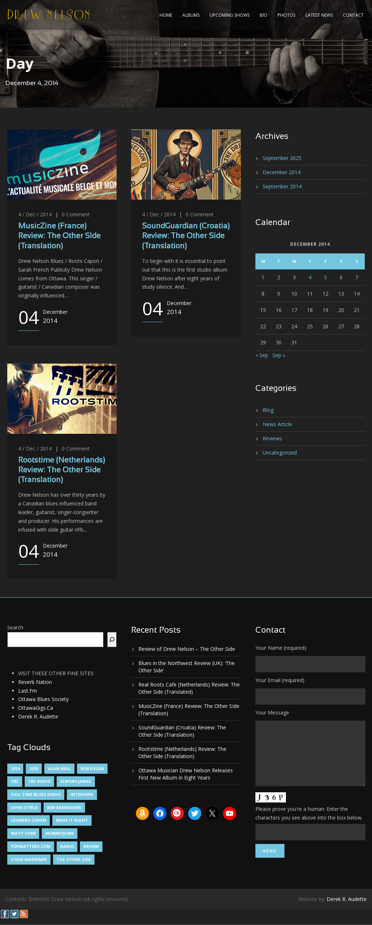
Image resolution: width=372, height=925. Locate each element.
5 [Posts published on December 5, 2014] (325, 277)
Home (165, 15)
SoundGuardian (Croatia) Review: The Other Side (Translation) (186, 236)
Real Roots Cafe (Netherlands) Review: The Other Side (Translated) (189, 688)
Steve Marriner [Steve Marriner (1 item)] (29, 859)
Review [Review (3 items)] (91, 846)
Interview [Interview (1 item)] (81, 794)
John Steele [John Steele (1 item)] (24, 807)
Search (15, 627)
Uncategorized (280, 452)
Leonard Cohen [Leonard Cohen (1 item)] (28, 820)
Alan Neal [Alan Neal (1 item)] (59, 768)
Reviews (272, 438)
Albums (190, 15)
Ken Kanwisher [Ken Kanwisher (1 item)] (64, 807)
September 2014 (282, 186)
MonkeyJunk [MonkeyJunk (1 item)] (59, 833)
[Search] (112, 639)
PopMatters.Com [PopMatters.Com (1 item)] (30, 846)
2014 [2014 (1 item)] (15, 768)
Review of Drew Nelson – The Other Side (186, 648)
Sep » (278, 355)
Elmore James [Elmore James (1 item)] (75, 781)
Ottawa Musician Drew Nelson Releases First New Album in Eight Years (185, 774)
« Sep (261, 355)
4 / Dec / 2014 (35, 214)
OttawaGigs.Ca (35, 707)
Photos (286, 15)
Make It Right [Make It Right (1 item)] (72, 820)
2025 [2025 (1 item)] (33, 768)
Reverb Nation (35, 681)
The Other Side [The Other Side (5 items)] (74, 859)
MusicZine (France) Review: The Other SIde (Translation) (59, 236)
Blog (268, 410)
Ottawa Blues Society (43, 699)
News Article (277, 424)
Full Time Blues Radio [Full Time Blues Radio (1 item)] (36, 794)
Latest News (319, 15)
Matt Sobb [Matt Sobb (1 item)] (23, 833)
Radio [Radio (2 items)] (67, 846)
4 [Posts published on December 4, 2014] (309, 277)
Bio (263, 15)
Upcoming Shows (230, 15)
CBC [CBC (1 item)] (15, 781)
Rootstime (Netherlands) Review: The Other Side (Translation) (61, 470)
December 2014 (281, 172)
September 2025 (282, 158)
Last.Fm (27, 690)
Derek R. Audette (38, 716)
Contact (353, 15)
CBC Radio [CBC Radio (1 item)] (39, 781)
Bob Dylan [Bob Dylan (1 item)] (92, 768)
